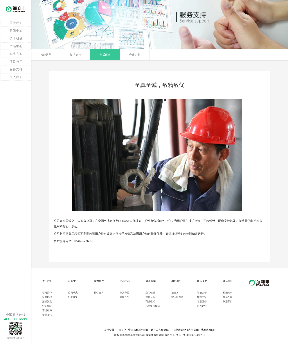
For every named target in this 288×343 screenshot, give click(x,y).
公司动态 (73, 292)
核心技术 (98, 292)
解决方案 (16, 53)
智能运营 (45, 54)
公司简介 (47, 292)
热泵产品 (124, 292)
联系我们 (228, 301)
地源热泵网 (207, 329)
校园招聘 (228, 292)
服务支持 (16, 69)
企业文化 (47, 314)
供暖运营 (150, 297)
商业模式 (150, 301)
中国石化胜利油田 (138, 329)
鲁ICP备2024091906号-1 (190, 334)
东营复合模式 (152, 306)
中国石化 (121, 329)
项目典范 (16, 61)
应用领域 (150, 292)
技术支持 (75, 54)
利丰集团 (193, 329)
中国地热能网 (178, 329)
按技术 (175, 292)
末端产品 (124, 297)
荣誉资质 (47, 301)
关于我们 (16, 22)
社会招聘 (228, 297)
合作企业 (134, 54)
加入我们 (16, 77)
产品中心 (16, 46)
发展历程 (47, 297)
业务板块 (47, 306)
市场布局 (47, 310)
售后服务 (105, 54)
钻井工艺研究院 (160, 329)
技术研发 (16, 38)
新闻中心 (16, 30)
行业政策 (73, 297)
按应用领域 (177, 297)
